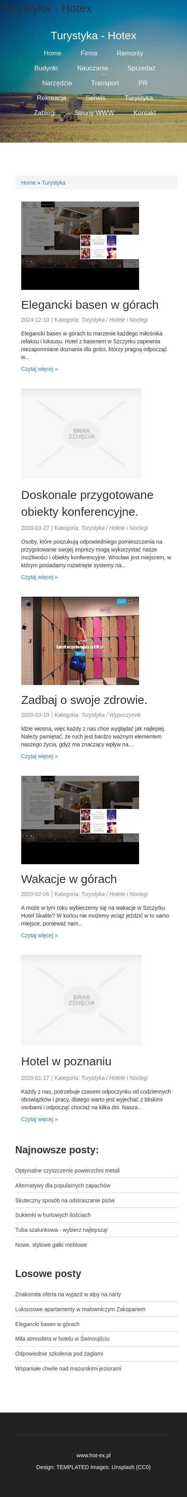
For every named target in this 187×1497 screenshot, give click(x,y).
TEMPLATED (72, 1467)
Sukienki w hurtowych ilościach (53, 1215)
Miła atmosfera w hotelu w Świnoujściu (62, 1339)
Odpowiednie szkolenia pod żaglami (59, 1353)
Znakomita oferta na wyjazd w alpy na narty (68, 1294)
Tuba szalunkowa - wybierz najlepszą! (61, 1230)
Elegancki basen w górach (90, 304)
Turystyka (53, 183)
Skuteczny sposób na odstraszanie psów (65, 1200)
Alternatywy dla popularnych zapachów (62, 1185)
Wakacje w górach (69, 878)
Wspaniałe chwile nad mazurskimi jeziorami (68, 1368)
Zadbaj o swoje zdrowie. (84, 699)
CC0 (143, 1467)
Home (28, 183)
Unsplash (123, 1467)
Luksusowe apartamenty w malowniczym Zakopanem (80, 1309)
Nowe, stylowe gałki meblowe (51, 1245)
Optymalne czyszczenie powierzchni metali (67, 1170)
